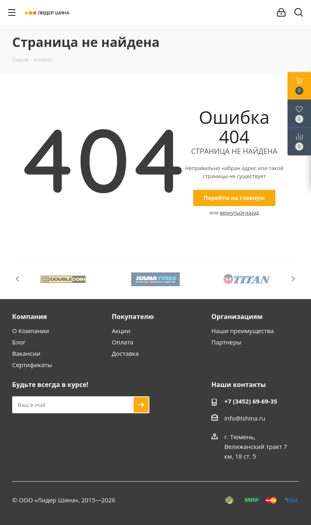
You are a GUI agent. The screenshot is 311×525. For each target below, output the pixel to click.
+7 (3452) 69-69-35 (250, 401)
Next (293, 279)
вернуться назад (239, 212)
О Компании (30, 331)
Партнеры (226, 342)
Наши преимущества (242, 331)
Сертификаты (32, 365)
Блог (19, 342)
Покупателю (133, 316)
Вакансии (26, 353)
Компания (29, 316)
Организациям (237, 316)
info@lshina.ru (244, 418)
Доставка (125, 353)
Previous (18, 279)
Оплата (122, 342)
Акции (121, 331)
